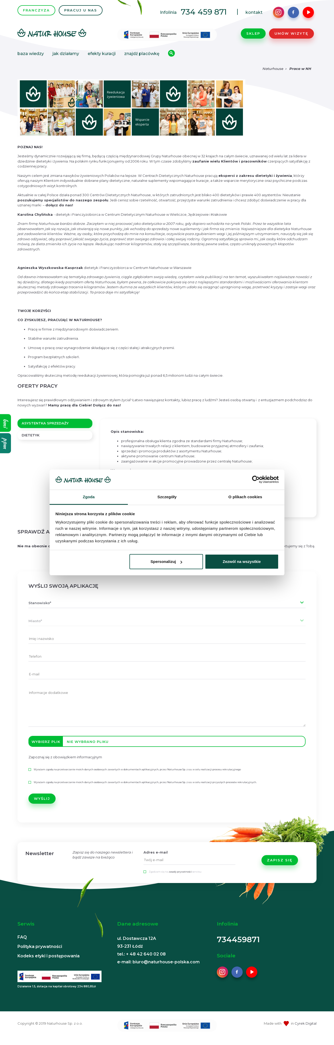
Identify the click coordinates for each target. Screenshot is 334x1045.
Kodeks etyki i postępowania (48, 961)
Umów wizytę (291, 36)
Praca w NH (300, 74)
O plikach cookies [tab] (245, 497)
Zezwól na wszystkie (242, 561)
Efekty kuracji (102, 56)
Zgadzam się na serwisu (175, 877)
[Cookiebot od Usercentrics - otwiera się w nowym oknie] (256, 480)
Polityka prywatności (39, 951)
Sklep (253, 36)
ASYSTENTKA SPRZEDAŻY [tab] (45, 429)
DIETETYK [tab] (30, 440)
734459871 (238, 945)
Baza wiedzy (30, 56)
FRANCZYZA (36, 13)
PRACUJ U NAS (80, 13)
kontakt (254, 15)
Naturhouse (273, 74)
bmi (5, 423)
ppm (5, 443)
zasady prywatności (180, 877)
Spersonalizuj (166, 561)
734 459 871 (204, 14)
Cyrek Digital (306, 1028)
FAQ (22, 942)
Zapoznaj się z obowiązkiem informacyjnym (65, 762)
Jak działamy (65, 56)
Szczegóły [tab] (166, 497)
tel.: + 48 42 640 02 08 (141, 959)
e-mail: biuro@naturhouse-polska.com (158, 967)
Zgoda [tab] (89, 497)
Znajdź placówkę (141, 56)
